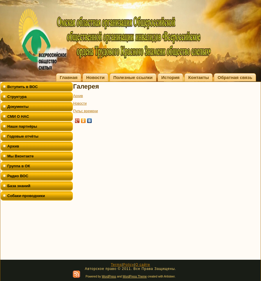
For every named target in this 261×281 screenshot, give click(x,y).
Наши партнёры (22, 126)
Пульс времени (85, 111)
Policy (128, 265)
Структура (17, 96)
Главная (68, 77)
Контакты (198, 77)
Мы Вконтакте (20, 156)
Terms (116, 265)
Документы (18, 106)
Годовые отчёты (22, 136)
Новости (95, 77)
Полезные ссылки (133, 77)
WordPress (109, 276)
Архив (13, 146)
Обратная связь (235, 77)
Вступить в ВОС (22, 87)
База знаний (18, 186)
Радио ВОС (17, 176)
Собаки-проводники (26, 196)
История (170, 77)
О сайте (142, 265)
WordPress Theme (135, 276)
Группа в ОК (18, 166)
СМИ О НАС (18, 116)
